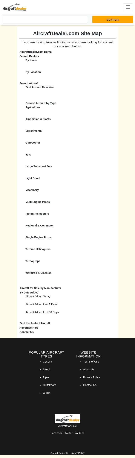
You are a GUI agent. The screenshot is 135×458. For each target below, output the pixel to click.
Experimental (33, 130)
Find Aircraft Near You (39, 87)
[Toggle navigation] (128, 7)
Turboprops (32, 261)
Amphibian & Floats (38, 119)
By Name (31, 60)
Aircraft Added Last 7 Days (41, 304)
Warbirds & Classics (38, 272)
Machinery (32, 189)
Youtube (80, 433)
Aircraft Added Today (37, 296)
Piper (46, 377)
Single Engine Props (38, 237)
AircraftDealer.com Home (35, 51)
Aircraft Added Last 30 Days (42, 312)
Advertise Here (29, 327)
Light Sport (32, 178)
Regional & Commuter (39, 225)
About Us (88, 369)
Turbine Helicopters (37, 249)
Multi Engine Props (37, 201)
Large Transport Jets (38, 166)
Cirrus (46, 392)
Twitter (68, 433)
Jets (28, 154)
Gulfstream (49, 385)
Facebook (56, 433)
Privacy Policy (91, 377)
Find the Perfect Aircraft (34, 323)
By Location (33, 72)
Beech (46, 369)
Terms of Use (91, 361)
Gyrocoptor (32, 142)
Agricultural (33, 107)
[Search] (45, 19)
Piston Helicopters (37, 213)
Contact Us (26, 332)
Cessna (47, 361)
